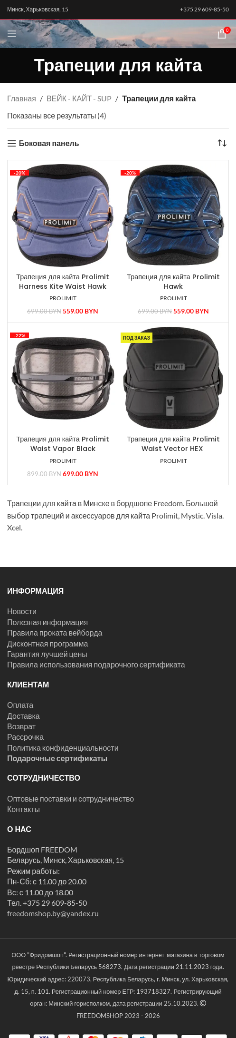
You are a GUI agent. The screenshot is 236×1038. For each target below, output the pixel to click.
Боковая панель (49, 143)
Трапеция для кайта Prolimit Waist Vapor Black (62, 443)
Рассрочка (25, 736)
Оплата (20, 704)
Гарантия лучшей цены (47, 653)
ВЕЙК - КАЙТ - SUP (79, 98)
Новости (22, 611)
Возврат (21, 726)
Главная (21, 98)
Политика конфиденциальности (63, 747)
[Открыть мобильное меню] (11, 33)
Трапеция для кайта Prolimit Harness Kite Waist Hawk (62, 281)
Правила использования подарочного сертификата (96, 664)
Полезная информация (47, 622)
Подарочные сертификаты (57, 758)
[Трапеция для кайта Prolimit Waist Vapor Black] (62, 378)
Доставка (23, 715)
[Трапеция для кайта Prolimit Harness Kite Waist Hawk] (62, 215)
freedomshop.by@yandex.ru (53, 913)
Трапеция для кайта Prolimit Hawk (173, 281)
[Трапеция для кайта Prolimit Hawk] (173, 215)
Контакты (23, 808)
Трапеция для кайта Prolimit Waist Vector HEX (173, 443)
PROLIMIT (62, 298)
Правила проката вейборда (54, 632)
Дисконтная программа (47, 643)
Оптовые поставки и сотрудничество (70, 798)
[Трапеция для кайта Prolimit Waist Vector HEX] (173, 378)
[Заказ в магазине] (222, 143)
